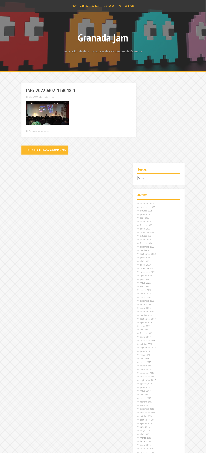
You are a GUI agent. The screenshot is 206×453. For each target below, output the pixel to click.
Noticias (96, 6)
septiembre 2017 (148, 300)
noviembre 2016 (147, 332)
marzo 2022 (145, 210)
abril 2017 (144, 314)
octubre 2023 (146, 170)
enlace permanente (40, 131)
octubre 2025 (146, 130)
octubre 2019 (146, 235)
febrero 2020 (146, 224)
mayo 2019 (145, 246)
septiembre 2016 (148, 340)
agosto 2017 (146, 303)
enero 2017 (145, 325)
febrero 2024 (146, 163)
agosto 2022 (146, 195)
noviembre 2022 (147, 192)
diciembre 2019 (147, 232)
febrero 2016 (146, 361)
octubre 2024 (146, 156)
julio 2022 (144, 199)
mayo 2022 (145, 203)
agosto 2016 (146, 343)
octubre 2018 (146, 264)
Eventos (84, 6)
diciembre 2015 (147, 368)
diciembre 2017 (147, 293)
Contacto (129, 6)
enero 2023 (145, 185)
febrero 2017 (146, 322)
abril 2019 (144, 250)
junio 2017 (145, 307)
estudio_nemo (47, 97)
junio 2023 (145, 177)
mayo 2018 (145, 275)
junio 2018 (145, 271)
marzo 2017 (145, 318)
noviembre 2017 (147, 296)
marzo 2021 (145, 217)
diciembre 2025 (147, 123)
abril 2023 (144, 181)
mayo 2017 (145, 311)
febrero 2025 (146, 145)
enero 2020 (145, 228)
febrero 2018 (146, 285)
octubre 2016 (146, 336)
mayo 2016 (145, 350)
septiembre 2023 (148, 174)
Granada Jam (103, 37)
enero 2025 (145, 149)
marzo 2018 (145, 282)
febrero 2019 (146, 253)
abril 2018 (144, 278)
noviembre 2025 (147, 127)
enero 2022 (145, 213)
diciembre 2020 (147, 221)
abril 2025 (144, 138)
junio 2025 (145, 134)
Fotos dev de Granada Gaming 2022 (45, 150)
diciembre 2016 (147, 329)
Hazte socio (109, 6)
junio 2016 (145, 347)
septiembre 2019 (148, 239)
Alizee (61, 447)
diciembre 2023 (147, 167)
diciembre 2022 (147, 188)
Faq (119, 6)
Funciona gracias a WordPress (35, 447)
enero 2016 (145, 365)
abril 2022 (144, 206)
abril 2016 (144, 354)
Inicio (74, 6)
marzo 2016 (145, 358)
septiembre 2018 (148, 267)
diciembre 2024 (147, 152)
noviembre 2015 (147, 372)
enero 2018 (145, 289)
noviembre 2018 (147, 260)
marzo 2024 (145, 159)
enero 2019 (145, 257)
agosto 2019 (146, 242)
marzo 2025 (145, 141)
